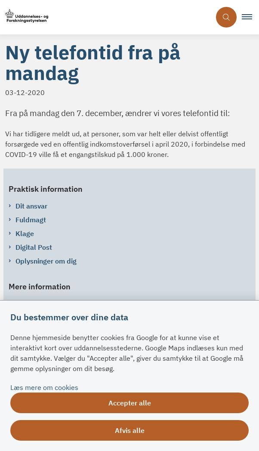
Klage (24, 233)
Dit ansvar (31, 206)
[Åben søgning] (226, 17)
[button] (250, 17)
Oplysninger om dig (46, 261)
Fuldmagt (30, 219)
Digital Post (33, 247)
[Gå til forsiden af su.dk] (105, 17)
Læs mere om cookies (44, 387)
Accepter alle (129, 403)
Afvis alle (130, 430)
